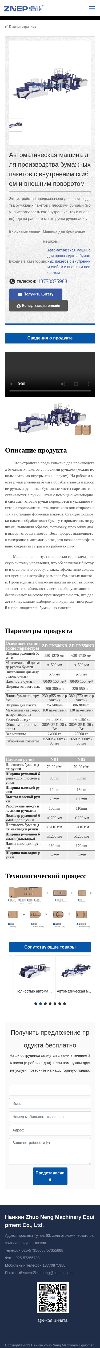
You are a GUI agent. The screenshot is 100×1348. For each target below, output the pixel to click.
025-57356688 (34, 1250)
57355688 (55, 1250)
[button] (35, 1003)
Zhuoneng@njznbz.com (53, 1273)
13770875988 (54, 1265)
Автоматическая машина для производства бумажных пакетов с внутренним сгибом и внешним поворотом (69, 261)
